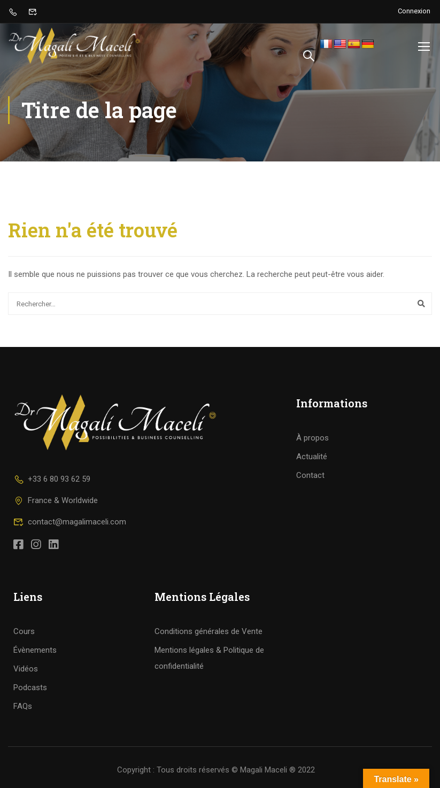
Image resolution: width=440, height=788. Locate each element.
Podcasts (30, 687)
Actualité (311, 456)
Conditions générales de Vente (209, 631)
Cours (24, 631)
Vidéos (25, 669)
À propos (312, 438)
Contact (310, 475)
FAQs (22, 706)
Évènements (35, 650)
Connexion (414, 11)
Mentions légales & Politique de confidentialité (209, 658)
